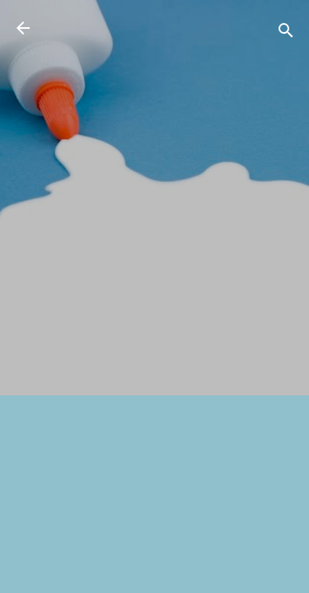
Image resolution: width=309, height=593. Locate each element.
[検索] (286, 33)
